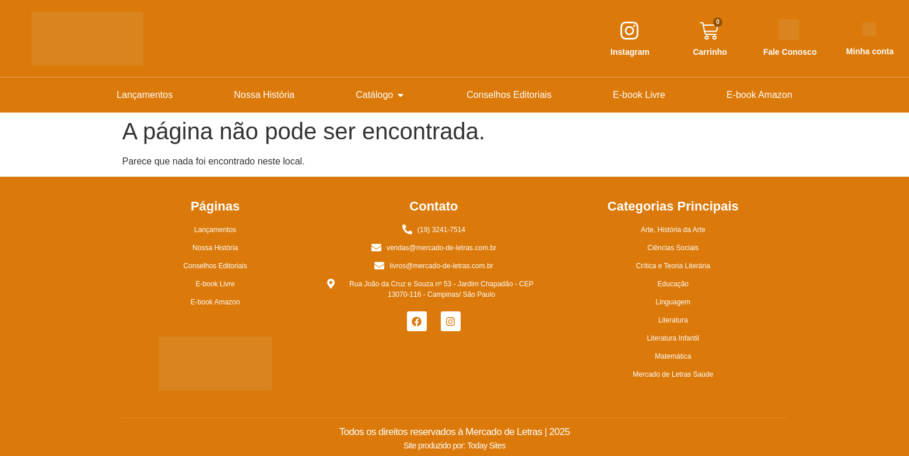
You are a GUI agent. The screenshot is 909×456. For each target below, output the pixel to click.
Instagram (630, 52)
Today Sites (486, 445)
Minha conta (870, 51)
